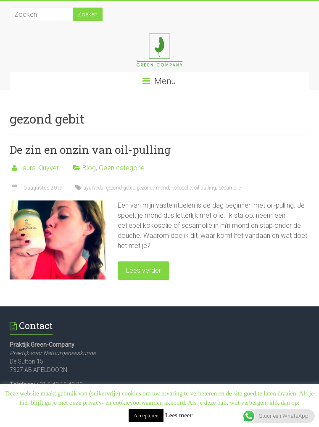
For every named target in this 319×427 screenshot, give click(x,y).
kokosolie (181, 188)
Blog (89, 168)
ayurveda (93, 188)
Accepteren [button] (146, 415)
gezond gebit (120, 188)
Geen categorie (122, 168)
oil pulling (205, 188)
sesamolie (230, 188)
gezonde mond (153, 188)
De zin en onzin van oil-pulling (90, 149)
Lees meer (178, 415)
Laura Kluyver (39, 168)
